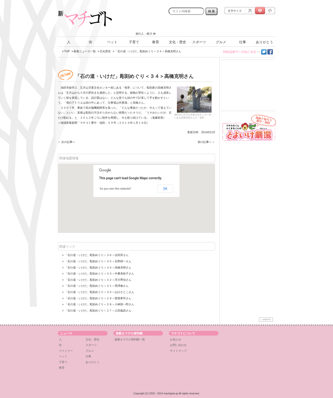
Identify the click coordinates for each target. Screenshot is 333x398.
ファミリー (66, 350)
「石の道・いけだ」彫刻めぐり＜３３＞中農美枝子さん (99, 273)
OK (165, 189)
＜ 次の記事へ (66, 142)
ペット (112, 42)
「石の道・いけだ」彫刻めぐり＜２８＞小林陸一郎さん (99, 304)
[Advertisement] (221, 27)
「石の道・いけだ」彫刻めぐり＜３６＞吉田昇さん (97, 255)
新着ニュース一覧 (85, 51)
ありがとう (264, 42)
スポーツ (199, 42)
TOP (67, 51)
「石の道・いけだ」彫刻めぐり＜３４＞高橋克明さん (98, 267)
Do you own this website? (115, 188)
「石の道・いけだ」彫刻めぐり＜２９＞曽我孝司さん (98, 298)
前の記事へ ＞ (206, 142)
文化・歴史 (177, 42)
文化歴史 (105, 51)
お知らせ (175, 339)
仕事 (242, 42)
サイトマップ (178, 350)
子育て (134, 42)
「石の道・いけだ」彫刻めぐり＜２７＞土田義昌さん (98, 310)
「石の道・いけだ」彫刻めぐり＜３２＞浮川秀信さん (98, 279)
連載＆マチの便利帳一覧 (129, 339)
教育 (155, 42)
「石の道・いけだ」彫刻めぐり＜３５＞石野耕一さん (98, 261)
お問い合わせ (178, 345)
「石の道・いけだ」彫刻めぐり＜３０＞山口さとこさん (99, 292)
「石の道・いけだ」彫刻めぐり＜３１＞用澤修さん (97, 285)
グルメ (221, 42)
